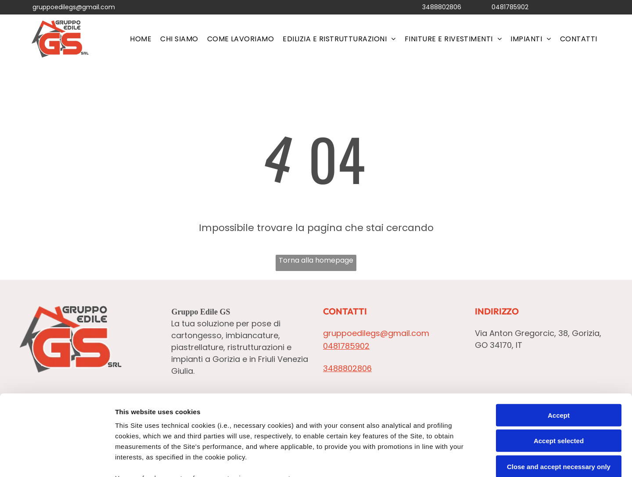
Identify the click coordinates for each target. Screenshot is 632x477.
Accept (559, 341)
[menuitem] (141, 39)
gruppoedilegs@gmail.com (73, 7)
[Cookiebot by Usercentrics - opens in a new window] (56, 459)
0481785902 (510, 7)
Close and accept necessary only (558, 392)
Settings (446, 459)
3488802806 (441, 7)
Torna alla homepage (316, 260)
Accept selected (559, 367)
